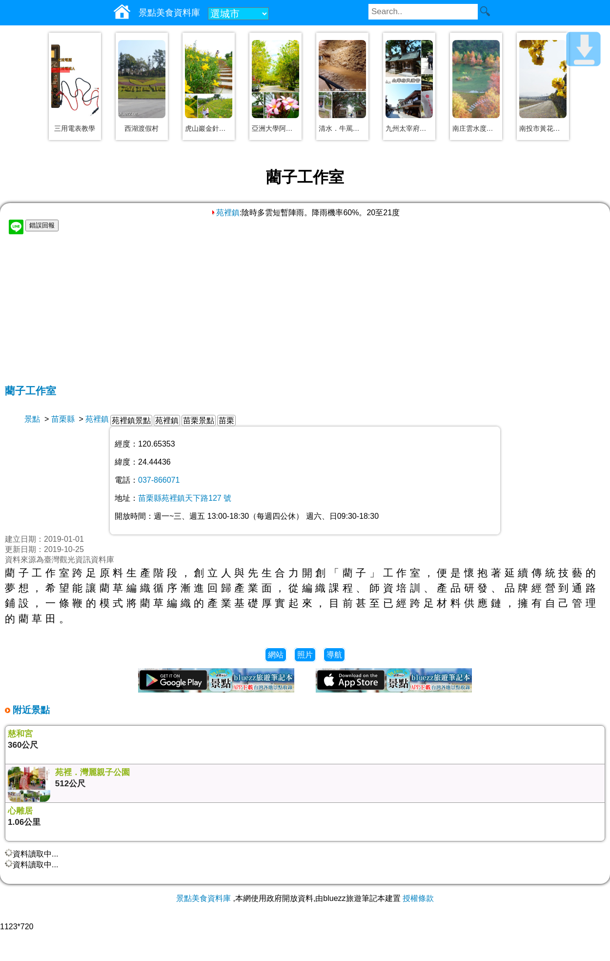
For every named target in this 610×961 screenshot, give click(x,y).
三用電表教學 (74, 128)
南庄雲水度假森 (476, 128)
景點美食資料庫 (203, 898)
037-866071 (159, 480)
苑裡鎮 (225, 212)
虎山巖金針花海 (208, 128)
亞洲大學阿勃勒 (275, 128)
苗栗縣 (63, 419)
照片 (305, 655)
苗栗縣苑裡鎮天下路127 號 (184, 498)
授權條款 (418, 898)
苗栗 (226, 420)
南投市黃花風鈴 (543, 128)
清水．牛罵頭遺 (342, 128)
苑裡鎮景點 (131, 420)
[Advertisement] (305, 311)
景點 (32, 419)
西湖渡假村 (141, 128)
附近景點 (30, 710)
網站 (276, 655)
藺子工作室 (30, 390)
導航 (334, 655)
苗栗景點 (198, 420)
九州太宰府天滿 (409, 128)
